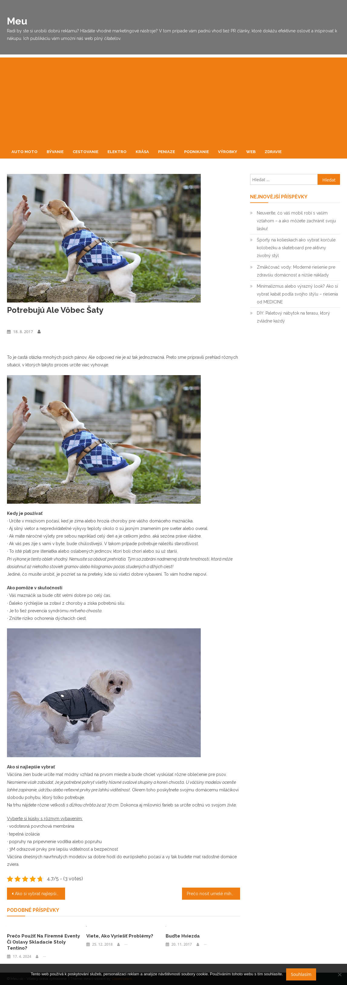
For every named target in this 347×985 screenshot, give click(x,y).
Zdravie (273, 151)
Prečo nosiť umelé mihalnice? (213, 893)
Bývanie (55, 151)
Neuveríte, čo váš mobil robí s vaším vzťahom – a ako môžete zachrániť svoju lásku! (296, 221)
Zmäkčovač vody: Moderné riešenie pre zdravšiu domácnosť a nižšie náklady (296, 271)
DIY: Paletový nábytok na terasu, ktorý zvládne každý (293, 317)
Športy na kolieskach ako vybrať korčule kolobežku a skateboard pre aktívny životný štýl (296, 247)
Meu (17, 21)
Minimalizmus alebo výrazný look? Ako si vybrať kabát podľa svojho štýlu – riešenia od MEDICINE (297, 294)
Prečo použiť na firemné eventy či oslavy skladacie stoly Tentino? (43, 942)
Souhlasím (301, 974)
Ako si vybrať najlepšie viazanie (40, 893)
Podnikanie (196, 151)
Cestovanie (85, 151)
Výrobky (227, 151)
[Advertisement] (173, 99)
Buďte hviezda (183, 936)
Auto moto (25, 151)
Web (251, 151)
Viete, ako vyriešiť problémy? (119, 936)
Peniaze (166, 151)
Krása (142, 151)
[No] (339, 974)
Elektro (117, 151)
